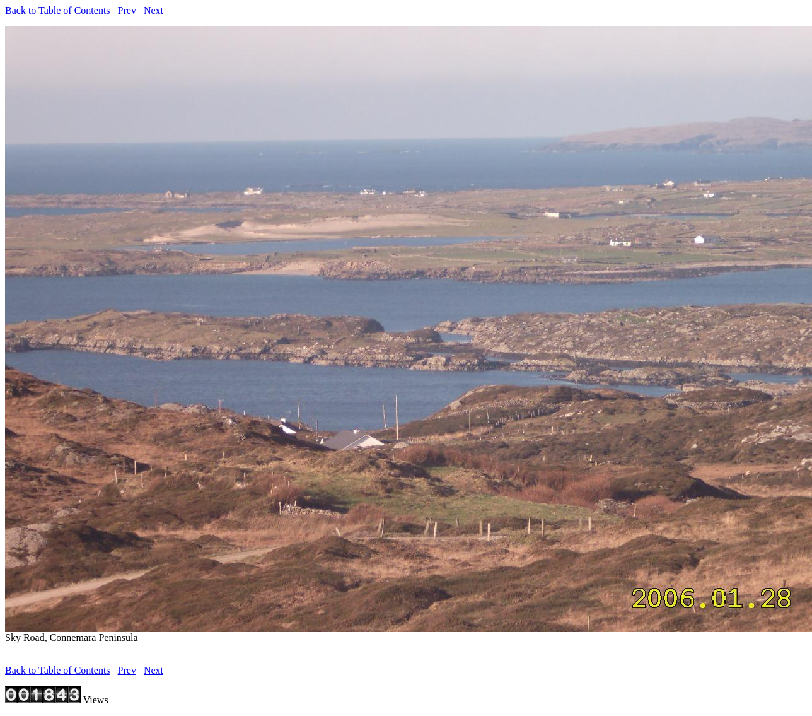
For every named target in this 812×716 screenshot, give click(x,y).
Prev (127, 10)
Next (153, 10)
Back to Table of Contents (57, 10)
